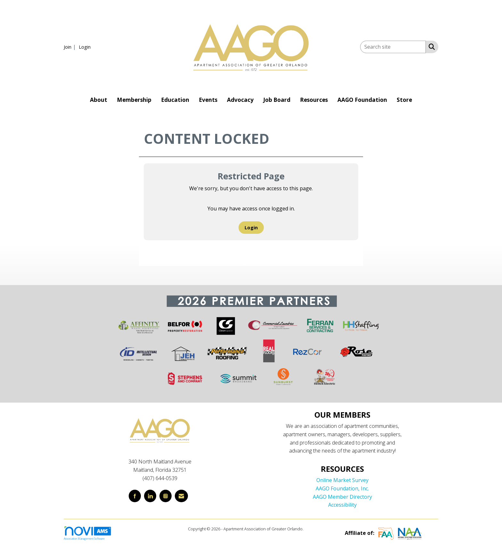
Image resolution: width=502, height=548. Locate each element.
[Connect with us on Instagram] (165, 496)
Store (404, 99)
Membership (134, 99)
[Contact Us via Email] (181, 496)
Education (175, 99)
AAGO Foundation (362, 99)
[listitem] (70, 46)
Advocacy (240, 99)
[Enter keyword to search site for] (393, 47)
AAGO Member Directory (342, 496)
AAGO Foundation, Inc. (342, 488)
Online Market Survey (342, 480)
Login (251, 228)
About (98, 99)
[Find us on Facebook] (135, 496)
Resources (314, 99)
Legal (309, 529)
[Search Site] (430, 46)
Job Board (276, 99)
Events (208, 99)
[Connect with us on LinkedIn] (150, 496)
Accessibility (342, 504)
